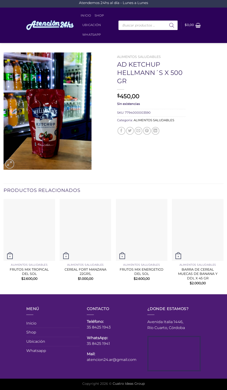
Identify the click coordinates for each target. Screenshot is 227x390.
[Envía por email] (138, 131)
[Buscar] (172, 25)
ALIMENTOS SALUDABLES (139, 57)
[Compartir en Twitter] (130, 131)
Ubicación (91, 25)
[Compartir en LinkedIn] (155, 131)
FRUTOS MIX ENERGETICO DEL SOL (141, 271)
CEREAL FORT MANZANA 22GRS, (85, 271)
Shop (99, 15)
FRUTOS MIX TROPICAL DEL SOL (29, 271)
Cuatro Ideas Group (129, 383)
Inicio (86, 15)
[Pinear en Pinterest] (147, 131)
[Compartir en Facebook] (121, 131)
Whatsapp (91, 34)
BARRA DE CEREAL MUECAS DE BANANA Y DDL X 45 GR (198, 273)
